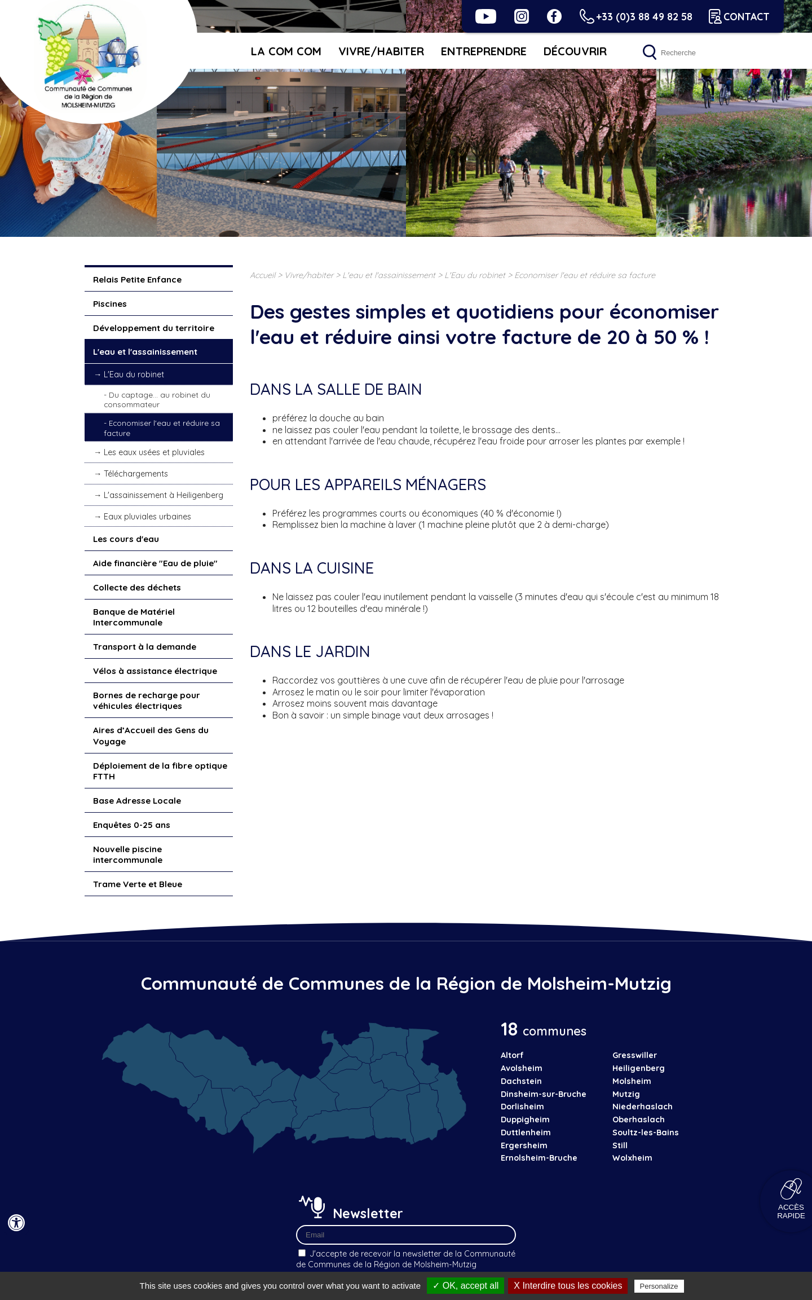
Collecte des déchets (137, 587)
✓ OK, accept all (465, 1285)
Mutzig (626, 1094)
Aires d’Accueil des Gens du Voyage (151, 736)
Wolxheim (632, 1158)
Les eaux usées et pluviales (154, 452)
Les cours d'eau (126, 539)
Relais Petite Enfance (137, 279)
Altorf (512, 1055)
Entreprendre (484, 51)
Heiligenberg (638, 1068)
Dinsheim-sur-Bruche (543, 1094)
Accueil (262, 275)
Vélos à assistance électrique (155, 671)
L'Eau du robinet (134, 374)
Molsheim (631, 1081)
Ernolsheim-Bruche (539, 1158)
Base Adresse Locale (137, 800)
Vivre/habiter (381, 51)
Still (620, 1145)
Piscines (110, 303)
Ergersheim (524, 1145)
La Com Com (286, 51)
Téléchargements (136, 474)
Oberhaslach (638, 1119)
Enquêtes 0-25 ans (131, 824)
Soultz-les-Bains (645, 1132)
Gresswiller (634, 1055)
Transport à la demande (144, 646)
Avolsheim (521, 1068)
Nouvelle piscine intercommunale (127, 855)
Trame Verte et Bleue (137, 884)
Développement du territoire (153, 328)
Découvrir (575, 51)
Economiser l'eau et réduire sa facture (162, 428)
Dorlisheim (522, 1106)
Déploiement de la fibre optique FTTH (160, 771)
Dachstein (521, 1081)
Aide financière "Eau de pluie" (155, 563)
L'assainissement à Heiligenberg (163, 495)
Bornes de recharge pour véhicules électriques (146, 701)
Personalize (659, 1286)
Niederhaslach (642, 1106)
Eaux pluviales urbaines (147, 517)
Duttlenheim (526, 1132)
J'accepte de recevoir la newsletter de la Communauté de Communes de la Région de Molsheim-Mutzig (405, 1259)
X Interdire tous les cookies (568, 1285)
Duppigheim (525, 1119)
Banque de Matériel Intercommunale (134, 617)
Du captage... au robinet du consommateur (157, 399)
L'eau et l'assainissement (145, 351)
